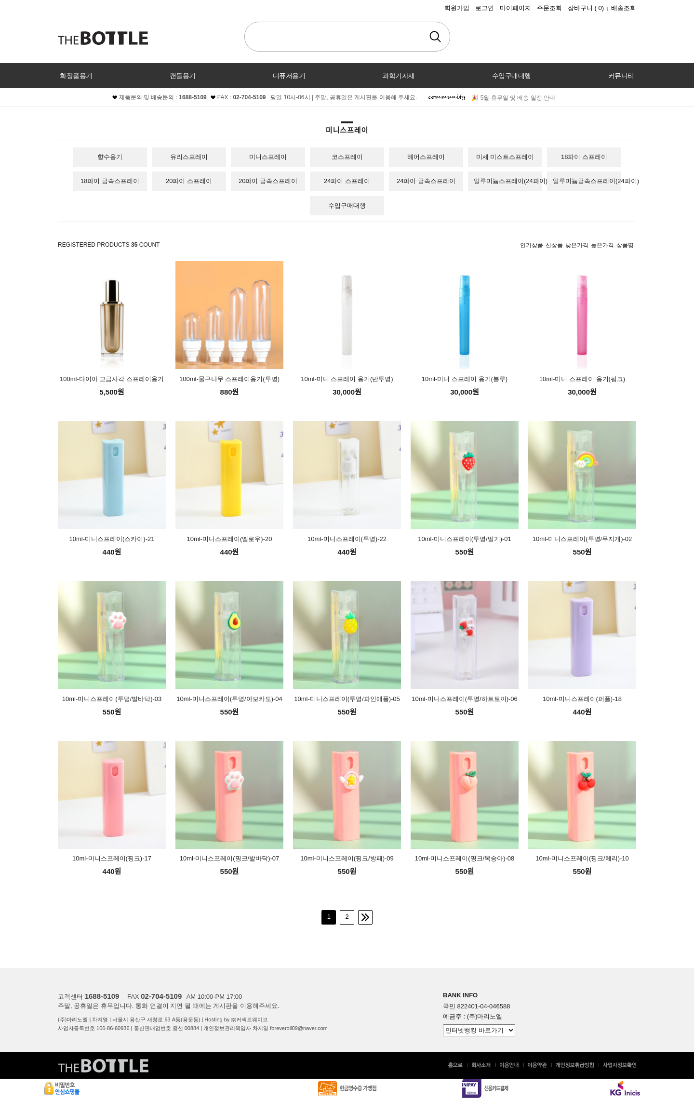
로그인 (484, 8)
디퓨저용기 (289, 75)
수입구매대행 (511, 75)
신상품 (554, 245)
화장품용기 (76, 75)
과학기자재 (398, 75)
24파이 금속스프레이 (426, 181)
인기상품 (531, 245)
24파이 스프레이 (347, 181)
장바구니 (586, 8)
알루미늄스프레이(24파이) (510, 181)
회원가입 (456, 8)
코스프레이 (347, 156)
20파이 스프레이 (189, 181)
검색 (435, 36)
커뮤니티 (621, 75)
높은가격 (602, 245)
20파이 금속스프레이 (268, 181)
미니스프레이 (268, 156)
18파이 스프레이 (584, 156)
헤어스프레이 (426, 156)
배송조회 (623, 8)
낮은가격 (576, 245)
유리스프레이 (189, 156)
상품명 (625, 245)
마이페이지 (515, 8)
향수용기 (109, 156)
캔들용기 (183, 75)
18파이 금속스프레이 (109, 181)
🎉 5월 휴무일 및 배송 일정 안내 (513, 97)
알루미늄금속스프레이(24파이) (596, 181)
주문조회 (549, 8)
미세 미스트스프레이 (505, 156)
